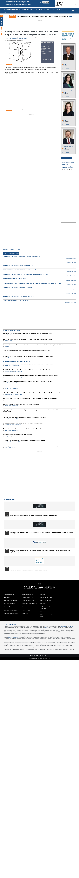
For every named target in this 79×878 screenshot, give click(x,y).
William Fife (7, 357)
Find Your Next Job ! (66, 158)
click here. (25, 651)
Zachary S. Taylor (18, 394)
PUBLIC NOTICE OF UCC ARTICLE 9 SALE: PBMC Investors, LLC (20, 292)
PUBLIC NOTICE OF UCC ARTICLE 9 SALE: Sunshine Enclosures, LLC (21, 256)
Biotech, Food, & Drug (9, 603)
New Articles (1, 21)
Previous (69, 16)
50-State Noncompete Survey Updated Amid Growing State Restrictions (23, 428)
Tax (41, 611)
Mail (46, 59)
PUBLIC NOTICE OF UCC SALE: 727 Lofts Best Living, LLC (18, 296)
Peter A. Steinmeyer (12, 37)
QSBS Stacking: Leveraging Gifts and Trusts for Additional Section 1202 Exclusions (26, 350)
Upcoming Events (9, 499)
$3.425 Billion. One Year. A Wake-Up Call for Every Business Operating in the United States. (28, 356)
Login (75, 4)
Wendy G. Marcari (16, 418)
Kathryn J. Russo (8, 340)
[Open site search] (73, 10)
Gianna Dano (14, 447)
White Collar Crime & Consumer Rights (48, 615)
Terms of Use (63, 626)
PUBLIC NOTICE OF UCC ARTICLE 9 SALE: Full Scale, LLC (18, 261)
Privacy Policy (71, 626)
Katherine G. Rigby (22, 37)
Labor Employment (45, 46)
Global (23, 607)
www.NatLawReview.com (9, 629)
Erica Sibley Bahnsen (9, 441)
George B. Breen (18, 441)
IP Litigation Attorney (67, 161)
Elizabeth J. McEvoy (9, 371)
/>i (51, 59)
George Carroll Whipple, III (18, 377)
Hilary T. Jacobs (8, 334)
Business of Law (8, 607)
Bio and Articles (65, 68)
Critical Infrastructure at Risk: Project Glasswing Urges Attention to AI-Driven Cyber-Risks (28, 364)
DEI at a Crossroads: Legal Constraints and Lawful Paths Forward (28, 570)
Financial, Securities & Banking (29, 603)
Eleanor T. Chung (15, 436)
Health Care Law (26, 610)
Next (71, 16)
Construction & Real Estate (10, 610)
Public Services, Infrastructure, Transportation (47, 607)
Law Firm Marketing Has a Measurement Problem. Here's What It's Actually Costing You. (41, 16)
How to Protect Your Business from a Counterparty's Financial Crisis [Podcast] (25, 417)
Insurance (42, 594)
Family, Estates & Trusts (28, 600)
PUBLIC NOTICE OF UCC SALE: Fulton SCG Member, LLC (18, 265)
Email (64, 64)
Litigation (42, 603)
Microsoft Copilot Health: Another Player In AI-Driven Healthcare (21, 404)
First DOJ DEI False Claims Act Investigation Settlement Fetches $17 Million (24, 440)
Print (43, 59)
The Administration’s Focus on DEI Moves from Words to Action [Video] (23, 423)
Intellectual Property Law (46, 597)
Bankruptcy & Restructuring (10, 600)
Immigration (25, 613)
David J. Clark (15, 430)
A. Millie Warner (31, 37)
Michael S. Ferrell (8, 377)
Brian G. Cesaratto (15, 365)
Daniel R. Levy (15, 382)
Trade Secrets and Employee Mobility (18, 38)
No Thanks (46, 2)
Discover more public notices (9, 305)
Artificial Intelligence (9, 594)
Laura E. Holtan (8, 382)
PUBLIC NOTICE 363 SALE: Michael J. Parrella (15, 278)
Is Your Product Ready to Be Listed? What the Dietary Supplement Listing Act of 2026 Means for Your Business (34, 392)
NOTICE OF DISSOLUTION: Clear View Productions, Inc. (17, 300)
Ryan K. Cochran (8, 418)
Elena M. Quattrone (18, 371)
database (47, 627)
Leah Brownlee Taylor (16, 424)
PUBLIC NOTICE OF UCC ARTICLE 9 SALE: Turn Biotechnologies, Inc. (21, 270)
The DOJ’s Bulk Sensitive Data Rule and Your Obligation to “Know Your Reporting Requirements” (30, 369)
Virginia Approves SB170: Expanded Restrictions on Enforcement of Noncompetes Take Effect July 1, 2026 (32, 446)
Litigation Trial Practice (46, 51)
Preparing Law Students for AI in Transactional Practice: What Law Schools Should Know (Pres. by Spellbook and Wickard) (41, 533)
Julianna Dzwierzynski (9, 394)
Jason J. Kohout (8, 352)
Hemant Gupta (15, 405)
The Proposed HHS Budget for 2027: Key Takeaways (17, 434)
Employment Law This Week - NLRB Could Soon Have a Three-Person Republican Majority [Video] (30, 375)
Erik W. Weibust (40, 37)
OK (40, 2)
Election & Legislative (27, 594)
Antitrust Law (7, 597)
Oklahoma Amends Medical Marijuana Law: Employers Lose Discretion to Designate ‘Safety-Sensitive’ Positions (34, 345)
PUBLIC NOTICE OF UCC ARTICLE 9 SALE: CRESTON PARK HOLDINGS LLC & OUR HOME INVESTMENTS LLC (32, 283)
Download (48, 59)
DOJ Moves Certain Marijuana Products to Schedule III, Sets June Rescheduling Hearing (27, 339)
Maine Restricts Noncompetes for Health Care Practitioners (19, 387)
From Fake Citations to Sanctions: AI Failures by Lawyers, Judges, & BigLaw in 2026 (33, 515)
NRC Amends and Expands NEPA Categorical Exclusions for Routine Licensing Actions (27, 333)
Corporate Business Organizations (45, 49)
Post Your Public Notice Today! (11, 253)
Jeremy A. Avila (8, 436)
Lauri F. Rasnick (8, 424)
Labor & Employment (45, 600)
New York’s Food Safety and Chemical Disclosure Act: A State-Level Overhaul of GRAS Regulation (30, 398)
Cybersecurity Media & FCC (11, 613)
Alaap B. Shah (8, 365)
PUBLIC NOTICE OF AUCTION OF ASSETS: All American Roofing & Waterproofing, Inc (25, 274)
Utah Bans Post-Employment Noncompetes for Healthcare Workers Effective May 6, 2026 (27, 381)
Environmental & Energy (28, 597)
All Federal (43, 53)
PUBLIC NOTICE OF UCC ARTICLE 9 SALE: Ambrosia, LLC (18, 287)
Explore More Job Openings (67, 169)
